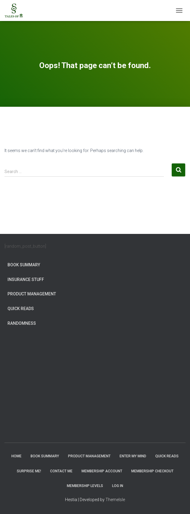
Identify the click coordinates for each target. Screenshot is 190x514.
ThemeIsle (115, 499)
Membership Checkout (152, 471)
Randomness (21, 323)
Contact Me (61, 471)
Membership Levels (85, 486)
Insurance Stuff (25, 279)
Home (16, 456)
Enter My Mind (133, 456)
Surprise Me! (29, 471)
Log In (117, 486)
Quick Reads (20, 308)
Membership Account (102, 471)
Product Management (31, 293)
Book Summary (23, 264)
